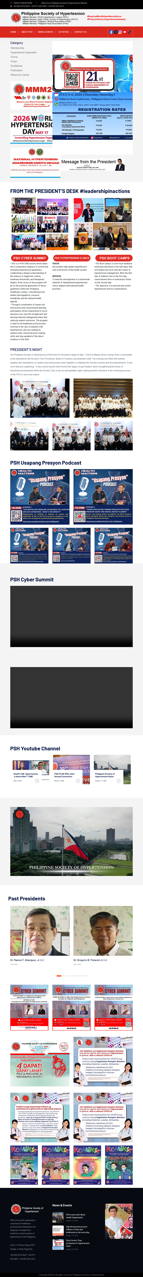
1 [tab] (56, 976)
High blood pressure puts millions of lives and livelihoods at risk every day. (77, 1229)
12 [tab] (84, 975)
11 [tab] (82, 975)
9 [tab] (77, 975)
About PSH (27, 32)
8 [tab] (75, 975)
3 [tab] (63, 975)
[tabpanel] (40, 936)
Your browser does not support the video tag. (71, 616)
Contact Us (80, 32)
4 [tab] (65, 975)
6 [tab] (70, 975)
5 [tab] (68, 975)
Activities (64, 32)
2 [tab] (60, 975)
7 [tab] (72, 975)
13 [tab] (87, 975)
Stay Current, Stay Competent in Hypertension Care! (77, 1243)
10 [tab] (79, 975)
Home (13, 32)
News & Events (45, 32)
